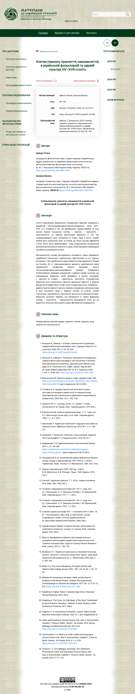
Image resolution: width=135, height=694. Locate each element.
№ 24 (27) (115, 69)
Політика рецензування (16, 95)
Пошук (129, 14)
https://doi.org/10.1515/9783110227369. (59, 629)
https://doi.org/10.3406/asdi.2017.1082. (63, 586)
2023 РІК (111, 89)
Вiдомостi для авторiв (67, 33)
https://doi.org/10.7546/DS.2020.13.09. (77, 372)
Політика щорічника (16, 59)
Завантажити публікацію (84, 81)
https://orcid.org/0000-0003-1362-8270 (76, 190)
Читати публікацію (44, 81)
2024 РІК (111, 79)
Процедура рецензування (18, 103)
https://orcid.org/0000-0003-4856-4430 (52, 170)
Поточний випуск (114, 51)
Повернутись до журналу (49, 51)
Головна (43, 33)
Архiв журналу (115, 100)
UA (107, 43)
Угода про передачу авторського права (16, 133)
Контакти (91, 33)
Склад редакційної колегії (18, 85)
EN (115, 43)
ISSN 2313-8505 (71, 21)
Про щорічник (10, 51)
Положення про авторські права (11, 122)
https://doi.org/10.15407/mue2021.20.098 (77, 114)
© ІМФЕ (67, 690)
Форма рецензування (16, 111)
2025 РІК (111, 61)
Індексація (11, 77)
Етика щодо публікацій (16, 145)
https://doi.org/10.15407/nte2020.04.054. (59, 352)
